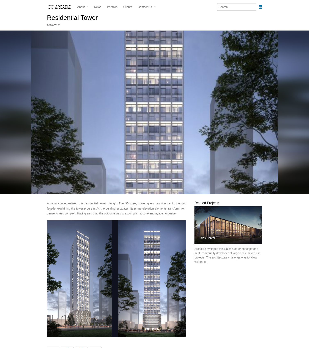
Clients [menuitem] (127, 7)
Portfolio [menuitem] (112, 7)
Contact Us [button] (145, 7)
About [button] (81, 7)
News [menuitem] (97, 7)
